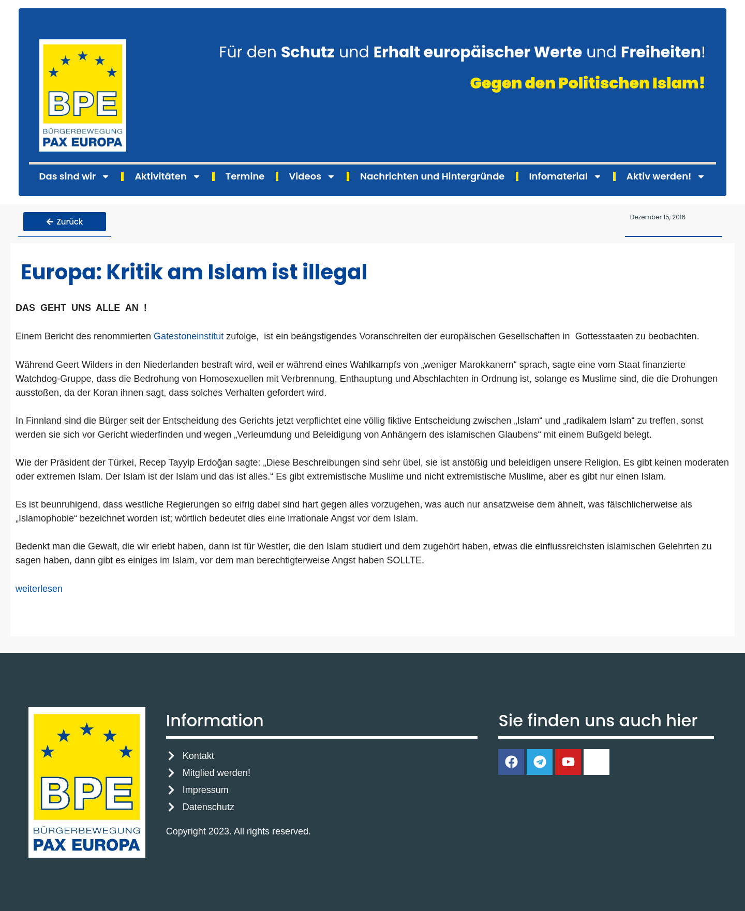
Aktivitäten (168, 176)
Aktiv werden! (666, 176)
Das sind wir (75, 176)
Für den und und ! (462, 52)
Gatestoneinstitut (189, 335)
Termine (245, 176)
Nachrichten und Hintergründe (432, 176)
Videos (312, 176)
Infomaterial (565, 176)
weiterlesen (39, 587)
